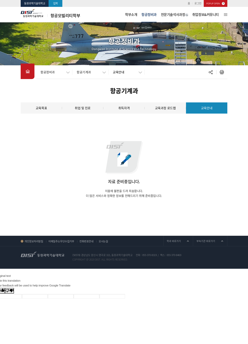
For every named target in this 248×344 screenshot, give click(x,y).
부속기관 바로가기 (206, 241)
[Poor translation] (9, 290)
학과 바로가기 (174, 241)
